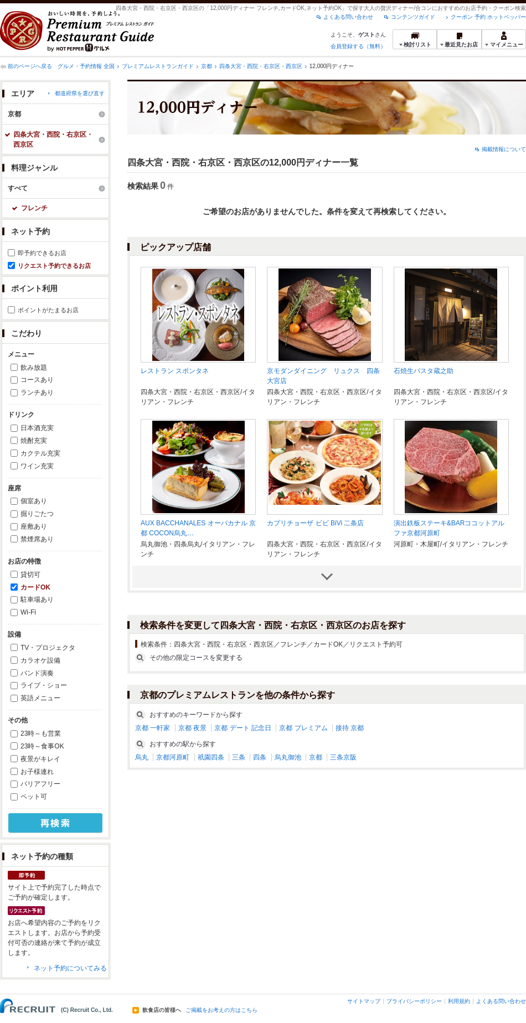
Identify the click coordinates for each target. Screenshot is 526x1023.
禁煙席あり (37, 539)
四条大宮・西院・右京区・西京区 (260, 66)
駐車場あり (37, 599)
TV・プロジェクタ (47, 648)
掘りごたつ (37, 514)
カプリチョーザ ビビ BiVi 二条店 (315, 523)
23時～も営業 (40, 733)
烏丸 (141, 757)
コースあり (37, 380)
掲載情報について (504, 149)
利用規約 (459, 1001)
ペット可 (33, 796)
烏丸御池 (288, 757)
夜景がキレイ (40, 759)
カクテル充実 (40, 453)
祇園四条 (211, 757)
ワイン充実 (37, 466)
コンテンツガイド (413, 17)
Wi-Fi (28, 612)
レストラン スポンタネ (175, 371)
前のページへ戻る (30, 66)
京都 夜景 (192, 728)
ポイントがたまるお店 (48, 310)
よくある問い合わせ (348, 17)
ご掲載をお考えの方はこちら (221, 1010)
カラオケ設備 (40, 660)
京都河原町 (172, 757)
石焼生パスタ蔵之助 (423, 371)
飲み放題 (33, 367)
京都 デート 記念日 (242, 728)
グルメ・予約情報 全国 (86, 66)
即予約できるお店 (42, 253)
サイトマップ (363, 1001)
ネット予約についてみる (70, 968)
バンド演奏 (37, 673)
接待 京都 (350, 728)
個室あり (33, 501)
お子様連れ (37, 772)
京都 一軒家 (152, 728)
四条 (259, 757)
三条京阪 (343, 757)
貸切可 (30, 574)
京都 (206, 66)
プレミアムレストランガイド (158, 66)
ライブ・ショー (43, 685)
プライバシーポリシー (414, 1001)
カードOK (35, 587)
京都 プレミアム (303, 728)
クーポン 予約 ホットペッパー (488, 17)
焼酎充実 (33, 441)
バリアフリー (40, 784)
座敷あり (33, 526)
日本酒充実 (37, 428)
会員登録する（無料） (358, 46)
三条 (238, 757)
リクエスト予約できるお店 (54, 265)
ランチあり (37, 392)
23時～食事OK (42, 746)
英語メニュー (40, 698)
